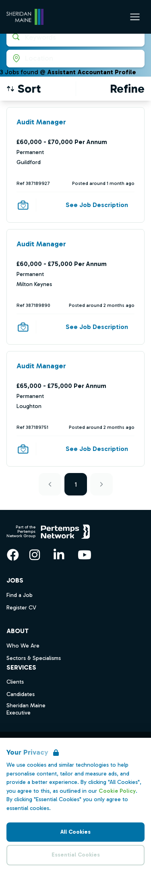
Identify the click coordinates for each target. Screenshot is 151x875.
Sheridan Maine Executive (26, 709)
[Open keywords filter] (75, 37)
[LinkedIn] (59, 554)
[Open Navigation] (135, 16)
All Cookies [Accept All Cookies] (75, 831)
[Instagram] (34, 554)
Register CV (21, 607)
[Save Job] (23, 205)
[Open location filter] (75, 58)
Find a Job (19, 595)
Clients (15, 681)
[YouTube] (84, 554)
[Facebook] (13, 554)
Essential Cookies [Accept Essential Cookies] (76, 854)
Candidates (20, 694)
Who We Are (22, 645)
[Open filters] (127, 88)
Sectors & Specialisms (33, 658)
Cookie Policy (117, 791)
